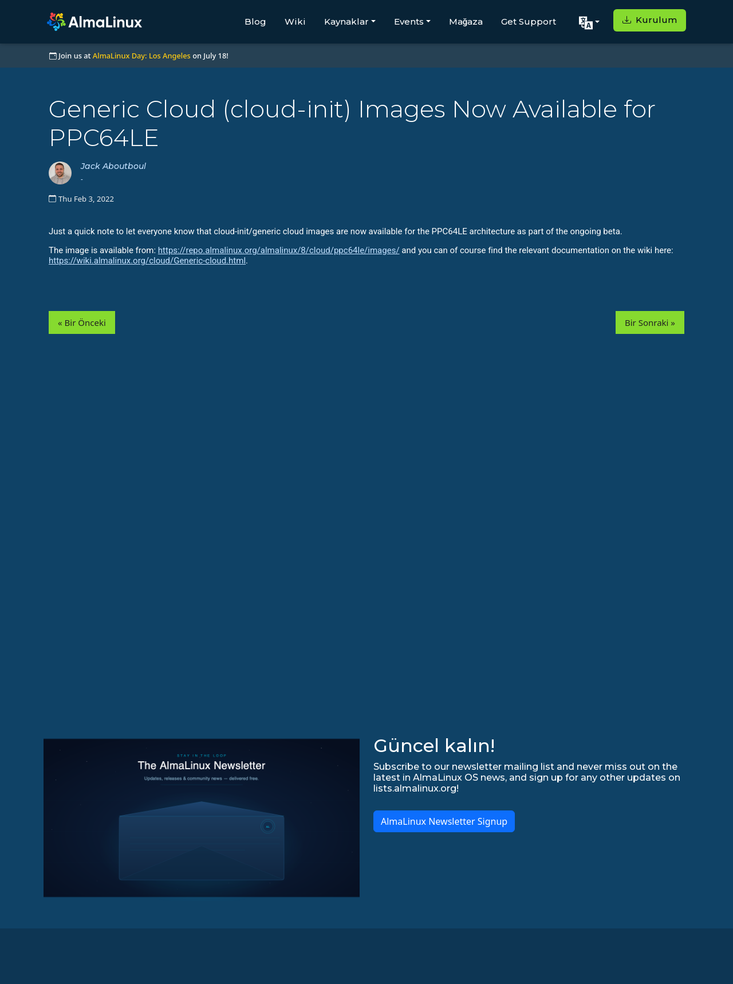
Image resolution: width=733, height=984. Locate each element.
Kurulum (649, 19)
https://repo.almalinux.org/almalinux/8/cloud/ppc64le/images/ (279, 250)
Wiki (295, 21)
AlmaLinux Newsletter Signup (444, 821)
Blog (255, 21)
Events (409, 21)
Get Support (528, 21)
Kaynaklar (346, 21)
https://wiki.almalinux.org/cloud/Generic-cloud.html (147, 260)
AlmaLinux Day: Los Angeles (142, 55)
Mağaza (466, 21)
